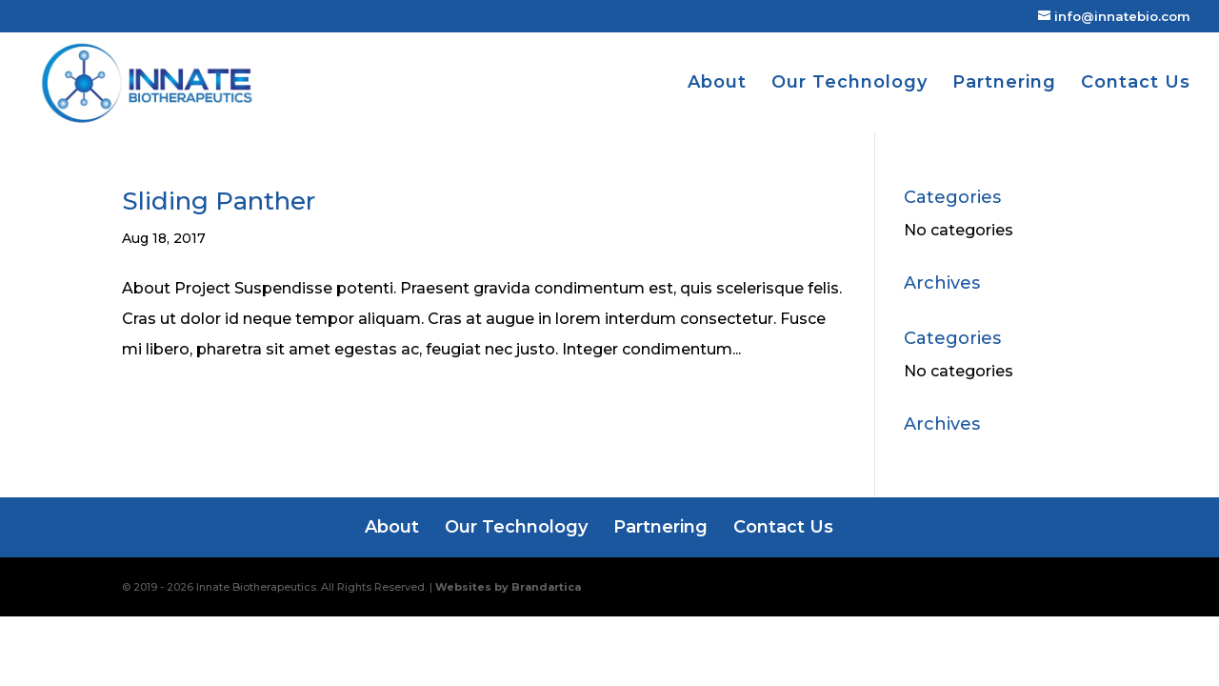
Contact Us (1135, 83)
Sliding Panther (218, 201)
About (717, 83)
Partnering (1004, 83)
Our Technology (849, 83)
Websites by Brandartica (508, 587)
